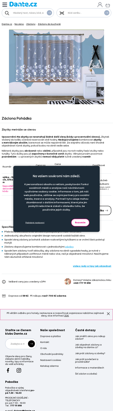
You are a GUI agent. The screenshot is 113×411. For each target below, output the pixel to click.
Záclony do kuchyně (49, 24)
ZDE (66, 315)
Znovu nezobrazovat (108, 313)
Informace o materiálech (89, 368)
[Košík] (108, 5)
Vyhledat (49, 12)
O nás (43, 348)
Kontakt (44, 342)
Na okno (19, 24)
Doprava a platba (50, 336)
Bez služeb (100, 180)
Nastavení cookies (50, 360)
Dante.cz (7, 24)
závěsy (69, 246)
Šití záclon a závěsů (86, 374)
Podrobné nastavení (34, 222)
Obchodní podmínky (51, 354)
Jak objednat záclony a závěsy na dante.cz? (88, 346)
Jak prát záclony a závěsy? (90, 353)
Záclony (30, 24)
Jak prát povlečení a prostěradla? (86, 360)
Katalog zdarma (49, 366)
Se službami (101, 184)
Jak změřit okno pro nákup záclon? (90, 337)
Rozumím (80, 222)
